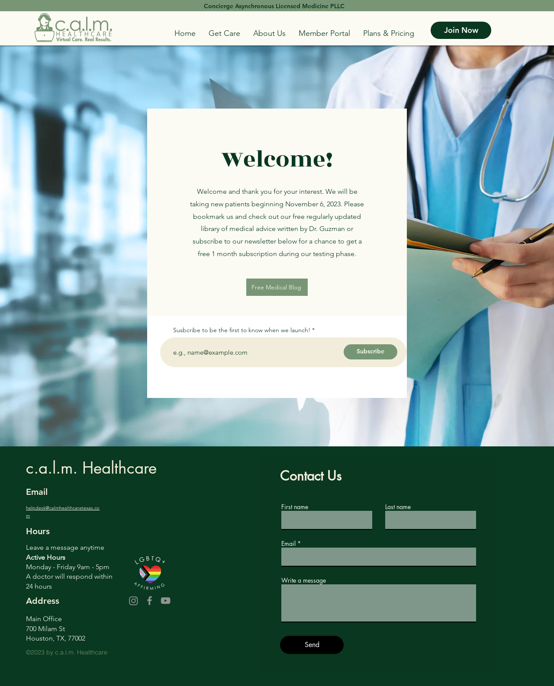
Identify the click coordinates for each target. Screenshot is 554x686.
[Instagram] (133, 600)
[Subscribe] (370, 351)
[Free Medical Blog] (277, 287)
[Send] (312, 645)
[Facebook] (149, 600)
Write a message (303, 580)
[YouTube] (165, 600)
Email (288, 544)
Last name (398, 507)
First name (294, 507)
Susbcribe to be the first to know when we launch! (241, 330)
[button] (224, 33)
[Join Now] (461, 30)
